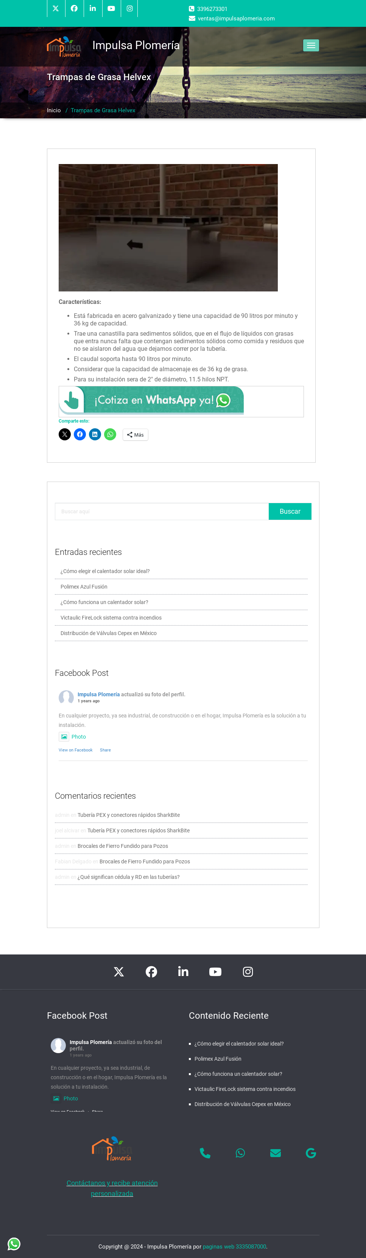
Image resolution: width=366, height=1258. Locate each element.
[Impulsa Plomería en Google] (311, 1153)
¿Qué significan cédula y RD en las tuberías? (129, 877)
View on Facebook (76, 750)
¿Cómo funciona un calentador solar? (104, 602)
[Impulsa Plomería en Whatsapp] (240, 1153)
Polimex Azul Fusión (84, 587)
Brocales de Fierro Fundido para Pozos (123, 846)
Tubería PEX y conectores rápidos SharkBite (129, 815)
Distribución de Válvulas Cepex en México (109, 633)
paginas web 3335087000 (234, 1246)
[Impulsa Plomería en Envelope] (275, 1153)
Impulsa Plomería (99, 694)
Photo (72, 737)
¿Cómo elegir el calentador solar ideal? (105, 571)
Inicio (54, 110)
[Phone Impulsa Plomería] (205, 1153)
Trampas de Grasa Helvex (103, 110)
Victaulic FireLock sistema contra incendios (111, 618)
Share (105, 750)
